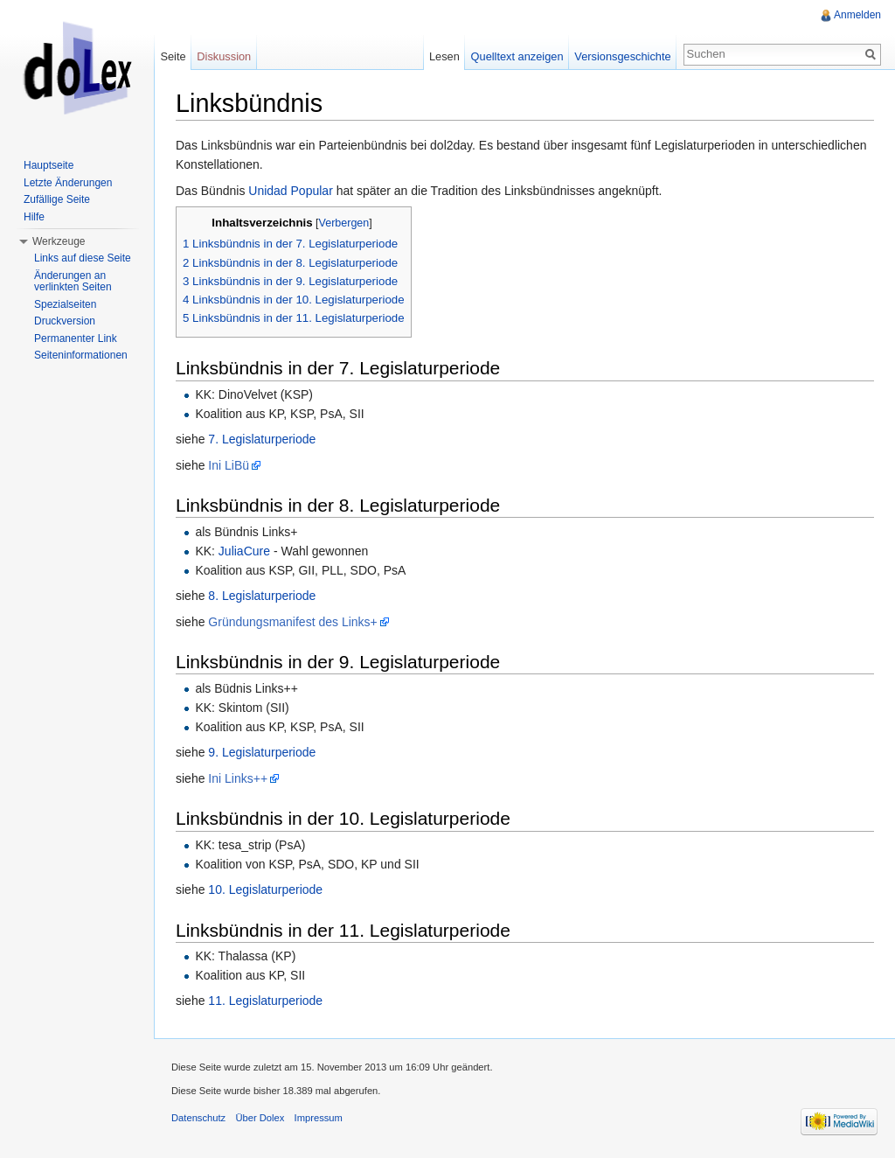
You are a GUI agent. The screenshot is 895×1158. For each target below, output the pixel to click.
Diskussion (224, 56)
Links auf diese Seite (82, 258)
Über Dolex (259, 1118)
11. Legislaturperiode (265, 1001)
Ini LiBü (228, 465)
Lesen (444, 56)
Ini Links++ (237, 778)
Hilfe (34, 217)
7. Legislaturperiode (262, 439)
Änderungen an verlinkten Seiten (73, 281)
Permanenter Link (75, 338)
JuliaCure (244, 551)
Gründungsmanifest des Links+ (292, 622)
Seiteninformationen (81, 355)
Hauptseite (48, 165)
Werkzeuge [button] (58, 241)
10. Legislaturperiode (265, 889)
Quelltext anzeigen (517, 56)
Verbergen (344, 223)
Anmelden (857, 15)
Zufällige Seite (57, 199)
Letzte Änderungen (68, 183)
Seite (172, 56)
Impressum (319, 1118)
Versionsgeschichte (622, 56)
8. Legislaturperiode (262, 596)
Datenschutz (198, 1118)
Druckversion (64, 321)
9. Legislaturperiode (262, 752)
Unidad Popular (290, 191)
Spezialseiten (65, 304)
